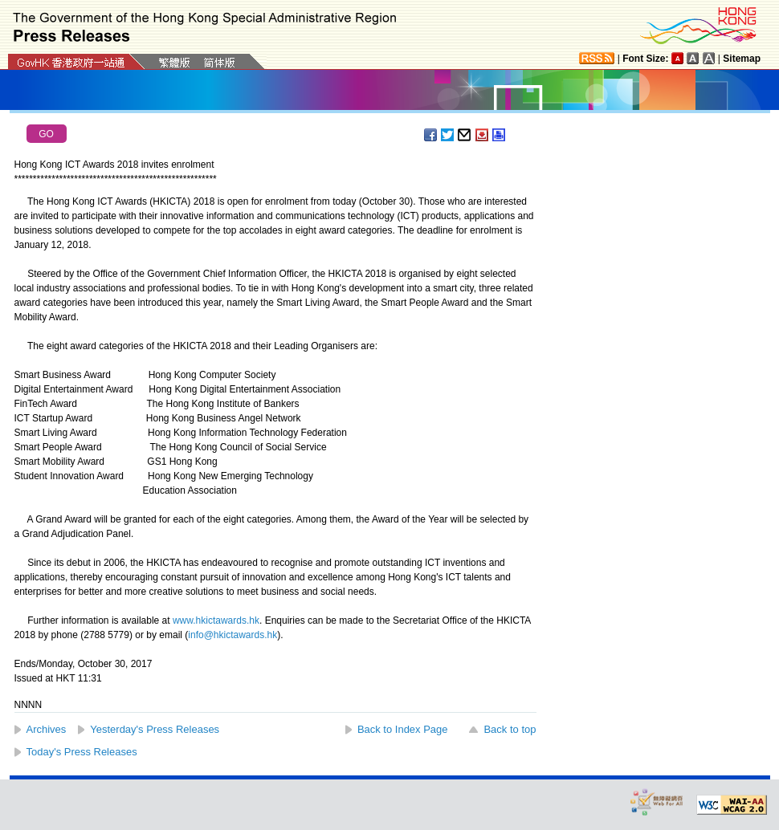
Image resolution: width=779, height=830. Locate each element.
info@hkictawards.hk (232, 635)
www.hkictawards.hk (216, 620)
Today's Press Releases (82, 752)
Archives (47, 729)
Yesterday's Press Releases (154, 729)
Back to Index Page (402, 729)
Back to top (509, 729)
